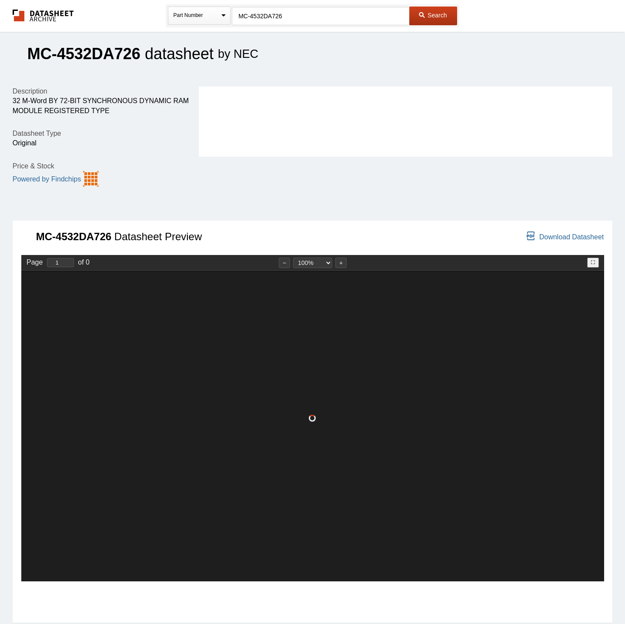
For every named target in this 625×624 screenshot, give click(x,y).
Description (30, 91)
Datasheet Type (37, 133)
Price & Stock (33, 166)
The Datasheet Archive (43, 15)
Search (433, 15)
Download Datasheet (565, 236)
